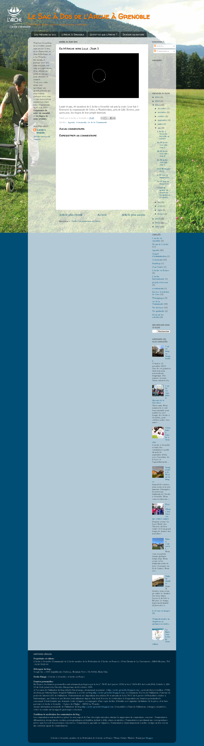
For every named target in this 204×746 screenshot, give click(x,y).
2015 (157, 101)
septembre (163, 120)
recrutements (158, 289)
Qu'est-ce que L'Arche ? (103, 34)
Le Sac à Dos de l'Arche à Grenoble (89, 16)
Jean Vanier (157, 267)
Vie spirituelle (158, 311)
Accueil (101, 215)
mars (160, 210)
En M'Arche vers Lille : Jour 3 (163, 145)
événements (81, 122)
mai (159, 202)
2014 (157, 105)
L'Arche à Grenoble (73, 34)
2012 (157, 223)
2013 (157, 219)
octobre (161, 116)
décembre (162, 109)
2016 (157, 97)
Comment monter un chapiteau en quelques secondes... (163, 192)
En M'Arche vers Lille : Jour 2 (163, 153)
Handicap (156, 264)
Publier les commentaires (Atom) (86, 221)
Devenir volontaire (133, 34)
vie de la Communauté (97, 122)
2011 (157, 227)
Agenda (71, 122)
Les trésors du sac (45, 34)
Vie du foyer (157, 308)
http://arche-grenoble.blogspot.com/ (124, 690)
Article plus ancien (133, 215)
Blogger (149, 738)
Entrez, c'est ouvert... (167, 544)
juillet (160, 124)
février (161, 214)
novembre (162, 112)
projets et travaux (160, 283)
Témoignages (158, 298)
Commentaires (161, 51)
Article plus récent (70, 215)
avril (160, 206)
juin (159, 128)
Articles (158, 46)
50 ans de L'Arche (160, 244)
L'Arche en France (160, 271)
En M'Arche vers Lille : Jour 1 (163, 162)
